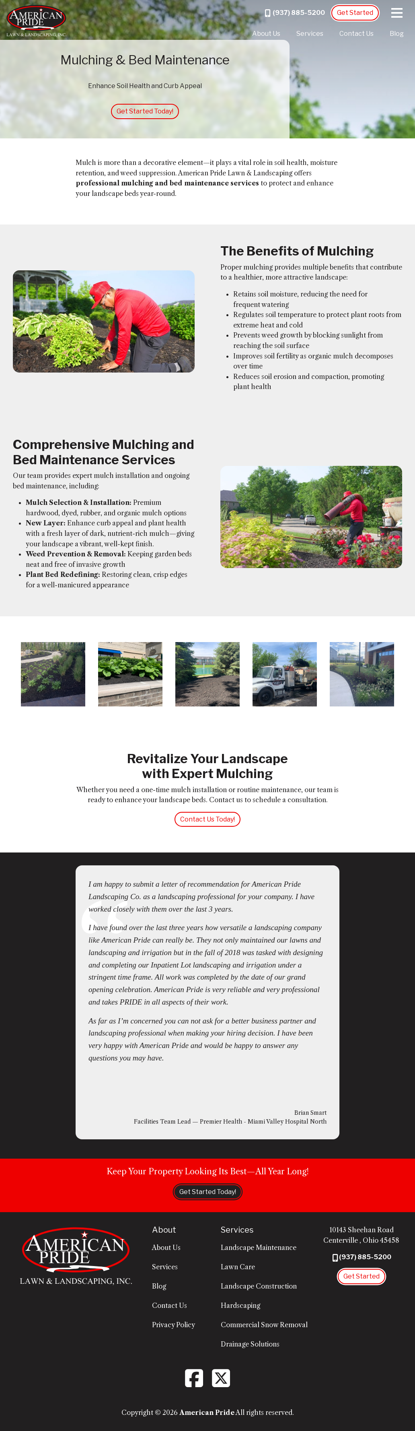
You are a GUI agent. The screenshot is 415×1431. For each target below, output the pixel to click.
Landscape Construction (259, 1286)
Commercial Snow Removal (264, 1325)
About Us (266, 33)
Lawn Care (238, 1267)
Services (309, 33)
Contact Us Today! (207, 819)
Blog (397, 33)
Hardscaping (240, 1305)
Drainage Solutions (250, 1344)
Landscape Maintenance (258, 1248)
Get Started (355, 12)
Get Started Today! (145, 111)
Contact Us (356, 33)
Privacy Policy (173, 1325)
